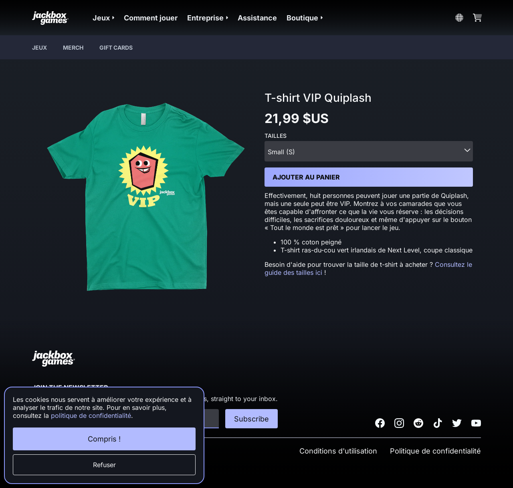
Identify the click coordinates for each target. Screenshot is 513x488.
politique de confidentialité (91, 415)
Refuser (104, 465)
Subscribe (251, 419)
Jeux (39, 47)
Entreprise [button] (207, 18)
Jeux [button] (103, 18)
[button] (103, 17)
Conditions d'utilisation (338, 451)
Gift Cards (116, 47)
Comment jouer (151, 18)
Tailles (276, 136)
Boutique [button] (305, 18)
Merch (73, 47)
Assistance (257, 18)
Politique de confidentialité (435, 451)
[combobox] (369, 151)
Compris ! (104, 439)
